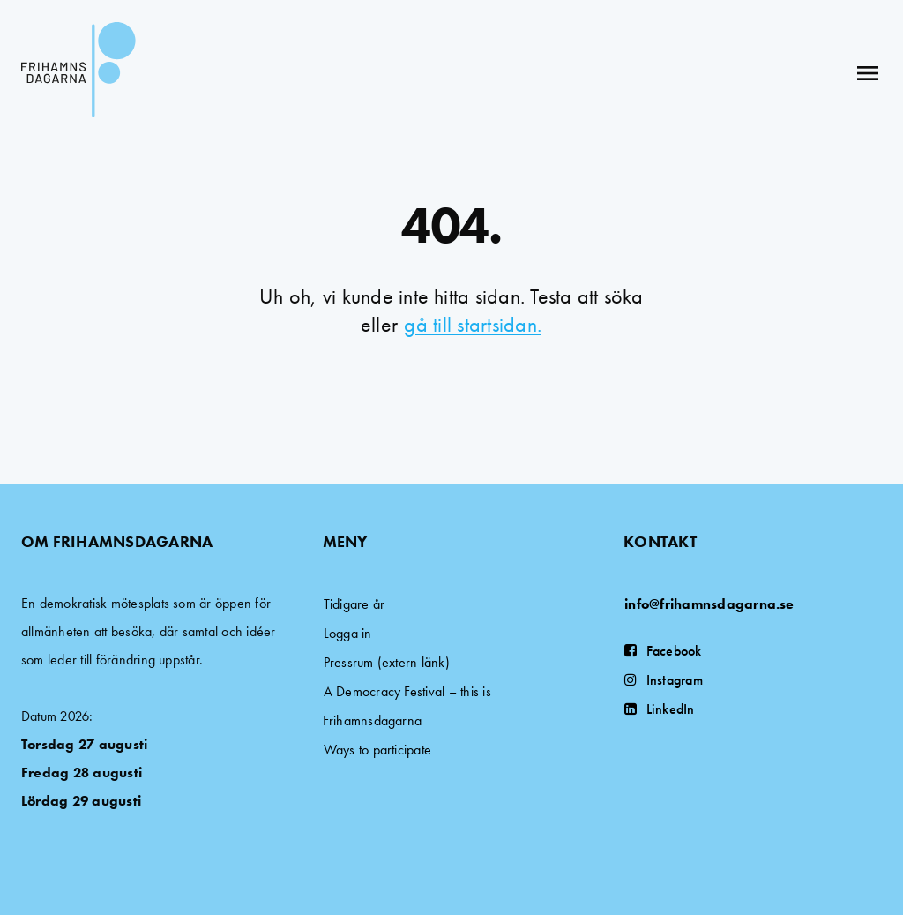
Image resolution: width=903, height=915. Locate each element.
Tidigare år (354, 604)
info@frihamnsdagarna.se (709, 604)
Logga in (348, 633)
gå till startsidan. (472, 324)
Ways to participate (378, 749)
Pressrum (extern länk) (387, 662)
